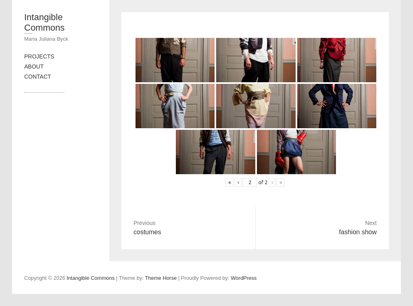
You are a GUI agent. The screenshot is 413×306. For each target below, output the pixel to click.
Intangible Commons (44, 22)
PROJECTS (39, 56)
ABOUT (34, 66)
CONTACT (37, 76)
